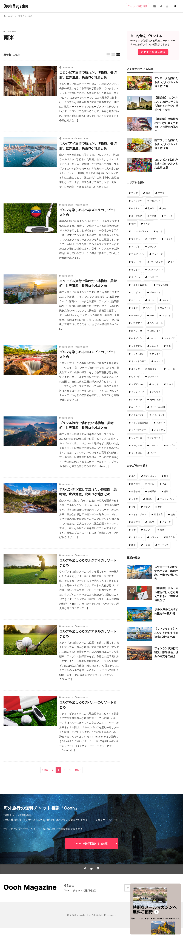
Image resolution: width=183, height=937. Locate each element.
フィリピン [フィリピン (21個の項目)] (136, 262)
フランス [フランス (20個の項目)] (154, 537)
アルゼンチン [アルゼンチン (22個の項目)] (137, 254)
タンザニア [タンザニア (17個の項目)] (153, 277)
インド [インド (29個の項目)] (159, 231)
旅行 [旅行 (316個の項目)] (133, 476)
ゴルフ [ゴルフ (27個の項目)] (151, 522)
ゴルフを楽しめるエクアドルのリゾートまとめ (88, 633)
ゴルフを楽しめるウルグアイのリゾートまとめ (88, 562)
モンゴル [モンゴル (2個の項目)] (170, 445)
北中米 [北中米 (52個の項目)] (151, 208)
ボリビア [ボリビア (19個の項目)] (135, 269)
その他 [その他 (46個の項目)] (153, 216)
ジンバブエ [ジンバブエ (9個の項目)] (153, 376)
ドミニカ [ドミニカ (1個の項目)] (154, 453)
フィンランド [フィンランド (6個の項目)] (158, 414)
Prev (46, 769)
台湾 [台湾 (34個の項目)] (133, 223)
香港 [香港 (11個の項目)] (168, 346)
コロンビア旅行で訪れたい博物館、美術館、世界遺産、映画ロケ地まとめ (88, 74)
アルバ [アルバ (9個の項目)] (169, 384)
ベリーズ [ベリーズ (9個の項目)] (170, 369)
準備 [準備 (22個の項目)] (133, 529)
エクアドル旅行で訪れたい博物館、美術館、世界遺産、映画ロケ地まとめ (88, 283)
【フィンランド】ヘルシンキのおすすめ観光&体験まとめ (166, 632)
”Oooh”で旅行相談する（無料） (92, 843)
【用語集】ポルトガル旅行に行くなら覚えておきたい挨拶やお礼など (166, 594)
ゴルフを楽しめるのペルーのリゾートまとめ (88, 704)
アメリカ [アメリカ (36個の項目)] (168, 216)
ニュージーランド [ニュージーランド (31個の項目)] (139, 231)
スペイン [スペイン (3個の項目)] (154, 445)
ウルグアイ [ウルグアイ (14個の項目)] (165, 307)
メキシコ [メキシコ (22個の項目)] (168, 239)
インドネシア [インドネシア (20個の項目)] (156, 262)
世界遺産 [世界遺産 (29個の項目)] (158, 514)
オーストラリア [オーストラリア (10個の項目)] (138, 361)
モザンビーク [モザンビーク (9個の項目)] (137, 392)
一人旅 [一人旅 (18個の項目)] (147, 545)
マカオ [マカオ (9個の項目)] (155, 384)
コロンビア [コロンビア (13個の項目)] (155, 330)
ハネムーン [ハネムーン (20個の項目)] (136, 537)
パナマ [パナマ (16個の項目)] (151, 300)
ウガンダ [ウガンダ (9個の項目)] (135, 376)
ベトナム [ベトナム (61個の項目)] (135, 208)
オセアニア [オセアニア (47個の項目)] (136, 216)
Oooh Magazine (16, 6)
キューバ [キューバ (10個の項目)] (158, 361)
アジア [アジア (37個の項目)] (147, 507)
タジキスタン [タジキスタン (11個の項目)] (137, 353)
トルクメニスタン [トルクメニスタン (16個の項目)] (139, 284)
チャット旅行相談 (137, 6)
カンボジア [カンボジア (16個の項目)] (136, 292)
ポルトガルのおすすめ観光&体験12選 (166, 611)
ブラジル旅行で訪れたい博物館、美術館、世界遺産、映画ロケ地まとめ (86, 425)
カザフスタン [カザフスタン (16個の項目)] (162, 284)
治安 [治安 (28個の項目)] (173, 514)
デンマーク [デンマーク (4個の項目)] (155, 437)
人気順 (16, 54)
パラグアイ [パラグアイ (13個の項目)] (136, 323)
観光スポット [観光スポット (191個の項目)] (150, 476)
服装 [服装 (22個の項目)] (162, 529)
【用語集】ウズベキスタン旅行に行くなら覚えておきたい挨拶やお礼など (166, 103)
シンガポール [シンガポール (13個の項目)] (156, 323)
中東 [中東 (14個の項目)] (152, 315)
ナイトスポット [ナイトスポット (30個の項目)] (138, 514)
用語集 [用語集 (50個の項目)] (149, 499)
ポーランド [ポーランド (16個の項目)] (155, 292)
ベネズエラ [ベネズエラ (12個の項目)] (136, 338)
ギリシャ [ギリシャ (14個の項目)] (166, 315)
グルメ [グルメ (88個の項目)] (165, 483)
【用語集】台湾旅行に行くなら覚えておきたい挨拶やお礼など (166, 124)
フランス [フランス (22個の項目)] (152, 246)
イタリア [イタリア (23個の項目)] (152, 239)
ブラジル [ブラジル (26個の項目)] (135, 239)
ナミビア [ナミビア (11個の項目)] (156, 353)
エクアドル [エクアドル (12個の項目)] (136, 346)
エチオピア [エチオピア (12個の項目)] (169, 338)
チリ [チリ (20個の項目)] (173, 262)
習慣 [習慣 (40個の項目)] (133, 507)
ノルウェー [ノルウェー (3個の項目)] (136, 445)
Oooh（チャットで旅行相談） (81, 890)
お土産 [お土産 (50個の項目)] (134, 499)
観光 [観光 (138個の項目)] (166, 476)
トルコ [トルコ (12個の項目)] (153, 338)
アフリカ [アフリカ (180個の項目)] (162, 193)
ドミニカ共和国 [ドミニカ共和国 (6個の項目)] (157, 407)
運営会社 (69, 885)
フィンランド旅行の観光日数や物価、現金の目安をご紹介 (166, 652)
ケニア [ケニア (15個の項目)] (134, 307)
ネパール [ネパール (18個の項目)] (135, 277)
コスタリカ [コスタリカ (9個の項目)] (153, 369)
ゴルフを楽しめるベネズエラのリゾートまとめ (88, 212)
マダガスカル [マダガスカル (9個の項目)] (137, 384)
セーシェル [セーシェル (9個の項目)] (155, 399)
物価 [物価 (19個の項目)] (133, 545)
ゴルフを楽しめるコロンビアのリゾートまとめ (88, 354)
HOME (10, 16)
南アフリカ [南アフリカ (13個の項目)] (136, 330)
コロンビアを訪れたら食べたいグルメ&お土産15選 (166, 163)
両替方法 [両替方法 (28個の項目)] (135, 522)
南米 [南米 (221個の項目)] (148, 193)
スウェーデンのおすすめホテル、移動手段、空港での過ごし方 (166, 572)
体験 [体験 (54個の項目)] (166, 491)
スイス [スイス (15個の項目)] (165, 300)
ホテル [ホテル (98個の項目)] (151, 483)
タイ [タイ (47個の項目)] (164, 208)
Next (77, 769)
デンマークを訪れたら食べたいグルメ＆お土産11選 (166, 82)
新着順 (7, 54)
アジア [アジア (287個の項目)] (134, 193)
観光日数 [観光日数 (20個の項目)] (170, 537)
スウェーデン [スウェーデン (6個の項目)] (137, 414)
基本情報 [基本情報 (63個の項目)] (135, 491)
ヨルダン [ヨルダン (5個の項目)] (160, 422)
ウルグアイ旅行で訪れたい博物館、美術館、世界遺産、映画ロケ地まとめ (88, 145)
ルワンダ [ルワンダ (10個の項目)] (135, 369)
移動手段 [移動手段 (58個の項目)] (152, 491)
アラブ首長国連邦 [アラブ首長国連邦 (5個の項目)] (139, 422)
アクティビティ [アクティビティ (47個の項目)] (167, 499)
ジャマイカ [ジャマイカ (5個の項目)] (136, 437)
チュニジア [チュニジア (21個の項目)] (157, 254)
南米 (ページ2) (25, 16)
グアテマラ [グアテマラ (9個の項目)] (136, 399)
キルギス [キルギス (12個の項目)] (154, 346)
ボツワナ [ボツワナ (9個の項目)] (156, 392)
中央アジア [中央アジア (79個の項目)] (155, 200)
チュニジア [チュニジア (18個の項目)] (163, 545)
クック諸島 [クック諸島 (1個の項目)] (136, 453)
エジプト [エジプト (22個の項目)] (135, 246)
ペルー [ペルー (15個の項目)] (149, 307)
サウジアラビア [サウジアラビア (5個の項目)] (138, 430)
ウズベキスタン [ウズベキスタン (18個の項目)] (155, 269)
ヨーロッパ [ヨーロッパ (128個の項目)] (136, 200)
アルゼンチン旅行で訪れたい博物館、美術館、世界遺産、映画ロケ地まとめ (88, 491)
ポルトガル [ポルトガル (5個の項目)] (159, 430)
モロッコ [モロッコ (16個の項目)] (135, 300)
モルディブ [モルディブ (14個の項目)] (136, 315)
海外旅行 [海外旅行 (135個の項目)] (135, 483)
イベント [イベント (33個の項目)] (148, 223)
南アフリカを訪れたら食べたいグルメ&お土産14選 (166, 144)
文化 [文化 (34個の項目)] (160, 507)
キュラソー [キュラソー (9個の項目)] (136, 407)
